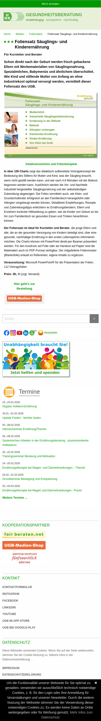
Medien (20, 34)
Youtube (9, 614)
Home (7, 34)
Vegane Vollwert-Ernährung (19, 406)
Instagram (10, 594)
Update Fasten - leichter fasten (21, 417)
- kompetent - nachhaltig (61, 20)
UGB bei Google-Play (14, 627)
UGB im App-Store (14, 620)
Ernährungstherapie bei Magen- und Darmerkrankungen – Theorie (43, 467)
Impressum (10, 668)
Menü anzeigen (50, 3)
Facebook (10, 600)
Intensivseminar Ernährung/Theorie (24, 429)
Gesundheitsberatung (54, 14)
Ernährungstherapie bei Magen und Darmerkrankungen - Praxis (42, 490)
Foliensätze (36, 34)
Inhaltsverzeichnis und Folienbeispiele (51, 164)
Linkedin (9, 607)
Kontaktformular (17, 587)
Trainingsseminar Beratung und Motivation (28, 456)
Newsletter (48, 332)
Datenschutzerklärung (21, 674)
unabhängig (35, 20)
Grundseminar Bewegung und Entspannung (29, 479)
